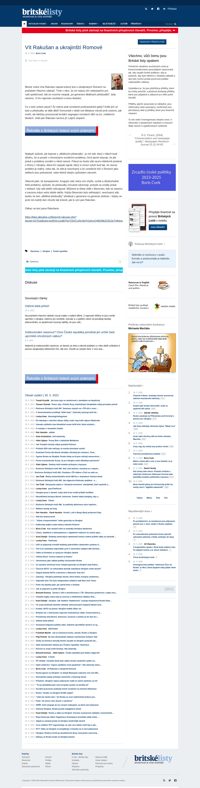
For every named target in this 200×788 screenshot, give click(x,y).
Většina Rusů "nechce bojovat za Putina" (54, 557)
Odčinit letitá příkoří (37, 306)
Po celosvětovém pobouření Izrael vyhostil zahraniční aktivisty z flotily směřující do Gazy (153, 537)
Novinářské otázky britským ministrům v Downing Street (61, 677)
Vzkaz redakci (101, 760)
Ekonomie (26, 760)
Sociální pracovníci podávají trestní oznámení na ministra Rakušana (66, 689)
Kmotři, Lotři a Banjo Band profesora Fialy (82, 513)
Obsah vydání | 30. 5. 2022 (42, 395)
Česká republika (60, 251)
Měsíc (149, 498)
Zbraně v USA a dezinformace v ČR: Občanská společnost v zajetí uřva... (84, 593)
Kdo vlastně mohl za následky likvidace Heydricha (69, 529)
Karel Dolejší (41, 537)
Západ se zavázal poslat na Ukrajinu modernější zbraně (60, 721)
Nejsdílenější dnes (139, 511)
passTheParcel (54, 489)
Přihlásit (170, 9)
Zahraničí (26, 757)
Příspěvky (136, 24)
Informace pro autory (104, 763)
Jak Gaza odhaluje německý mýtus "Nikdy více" (154, 427)
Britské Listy (153, 759)
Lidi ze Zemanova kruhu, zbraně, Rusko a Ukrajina (74, 633)
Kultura (25, 763)
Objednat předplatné (152, 42)
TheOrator (52, 541)
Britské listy (44, 13)
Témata (81, 24)
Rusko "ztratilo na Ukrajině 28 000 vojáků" (54, 693)
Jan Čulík (40, 476)
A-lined (51, 657)
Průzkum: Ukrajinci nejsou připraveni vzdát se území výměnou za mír (67, 681)
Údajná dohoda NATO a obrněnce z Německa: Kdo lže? (60, 573)
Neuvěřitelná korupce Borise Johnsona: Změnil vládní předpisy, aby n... (68, 497)
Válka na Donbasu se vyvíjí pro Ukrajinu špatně (57, 553)
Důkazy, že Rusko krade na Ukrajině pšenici (55, 737)
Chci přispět (158, 227)
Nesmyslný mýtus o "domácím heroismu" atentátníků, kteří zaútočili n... (78, 484)
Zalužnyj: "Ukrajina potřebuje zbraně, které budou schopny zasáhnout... (68, 577)
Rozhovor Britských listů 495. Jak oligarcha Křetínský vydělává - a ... (66, 480)
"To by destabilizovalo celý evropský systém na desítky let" (62, 685)
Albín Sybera (41, 440)
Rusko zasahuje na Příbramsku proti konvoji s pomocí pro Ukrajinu (153, 417)
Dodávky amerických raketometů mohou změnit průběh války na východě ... (82, 537)
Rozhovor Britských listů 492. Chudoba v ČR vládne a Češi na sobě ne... (67, 472)
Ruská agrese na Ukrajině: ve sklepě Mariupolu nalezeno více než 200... (67, 673)
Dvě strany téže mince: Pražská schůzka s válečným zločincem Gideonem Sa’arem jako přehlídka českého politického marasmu (153, 474)
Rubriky (94, 24)
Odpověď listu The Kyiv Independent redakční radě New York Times (66, 581)
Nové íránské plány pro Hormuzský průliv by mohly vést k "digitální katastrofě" (153, 486)
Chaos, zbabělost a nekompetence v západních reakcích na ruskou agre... (68, 533)
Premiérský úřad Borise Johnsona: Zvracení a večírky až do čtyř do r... (67, 617)
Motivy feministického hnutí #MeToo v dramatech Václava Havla (74, 476)
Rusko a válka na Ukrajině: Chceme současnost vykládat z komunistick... (81, 713)
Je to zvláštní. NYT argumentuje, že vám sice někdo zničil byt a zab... (66, 725)
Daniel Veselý (150, 468)
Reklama (75, 766)
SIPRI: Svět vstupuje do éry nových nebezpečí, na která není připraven (67, 705)
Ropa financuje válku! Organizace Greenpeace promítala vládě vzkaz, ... (68, 717)
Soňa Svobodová (43, 436)
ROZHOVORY (67, 24)
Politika (48, 760)
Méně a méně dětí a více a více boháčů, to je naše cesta (152, 462)
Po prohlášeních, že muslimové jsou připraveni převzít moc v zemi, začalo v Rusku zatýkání (154, 524)
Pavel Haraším (55, 513)
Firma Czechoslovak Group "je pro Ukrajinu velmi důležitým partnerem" (68, 461)
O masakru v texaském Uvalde (49, 428)
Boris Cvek (41, 53)
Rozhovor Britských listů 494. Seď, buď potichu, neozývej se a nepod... (67, 469)
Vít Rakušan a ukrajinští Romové (61, 669)
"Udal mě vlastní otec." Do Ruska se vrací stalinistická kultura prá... (66, 697)
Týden (139, 498)
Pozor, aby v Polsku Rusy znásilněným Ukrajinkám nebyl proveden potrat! (85, 404)
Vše (166, 498)
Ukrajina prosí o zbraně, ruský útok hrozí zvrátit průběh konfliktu (64, 492)
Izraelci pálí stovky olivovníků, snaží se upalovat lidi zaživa (150, 407)
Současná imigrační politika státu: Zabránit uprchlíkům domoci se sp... (67, 625)
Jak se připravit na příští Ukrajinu (50, 589)
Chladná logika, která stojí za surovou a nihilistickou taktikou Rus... (66, 597)
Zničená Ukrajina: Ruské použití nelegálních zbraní (58, 709)
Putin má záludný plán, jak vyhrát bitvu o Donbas (58, 585)
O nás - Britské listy (80, 757)
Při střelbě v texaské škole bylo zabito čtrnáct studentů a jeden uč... (66, 661)
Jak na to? (137, 262)
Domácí (48, 757)
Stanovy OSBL (101, 757)
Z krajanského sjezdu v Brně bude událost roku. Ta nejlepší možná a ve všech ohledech (154, 548)
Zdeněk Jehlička (151, 413)
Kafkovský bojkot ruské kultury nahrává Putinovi (57, 525)
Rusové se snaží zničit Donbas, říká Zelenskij (56, 649)
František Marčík (43, 633)
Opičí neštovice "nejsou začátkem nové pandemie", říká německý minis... (68, 665)
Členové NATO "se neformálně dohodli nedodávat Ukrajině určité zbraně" (68, 569)
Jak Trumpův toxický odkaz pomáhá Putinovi (56, 444)
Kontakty (75, 760)
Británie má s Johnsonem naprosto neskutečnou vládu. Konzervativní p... (68, 613)
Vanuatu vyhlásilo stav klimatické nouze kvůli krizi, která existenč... (66, 424)
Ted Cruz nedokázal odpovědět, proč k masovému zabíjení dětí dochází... (68, 549)
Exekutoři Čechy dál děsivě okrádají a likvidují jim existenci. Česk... (66, 452)
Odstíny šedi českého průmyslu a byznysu (68, 464)
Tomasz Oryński (43, 404)
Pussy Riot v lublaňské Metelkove (64, 440)
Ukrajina (46, 251)
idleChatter (53, 629)
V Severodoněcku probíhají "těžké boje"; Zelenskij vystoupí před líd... (67, 412)
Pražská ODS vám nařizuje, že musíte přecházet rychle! (60, 448)
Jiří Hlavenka (149, 544)
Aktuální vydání (37, 24)
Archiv (54, 24)
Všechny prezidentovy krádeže (149, 454)
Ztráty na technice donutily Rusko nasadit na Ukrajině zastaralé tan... (66, 641)
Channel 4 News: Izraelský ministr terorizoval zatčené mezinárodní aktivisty (153, 397)
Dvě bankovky (58, 436)
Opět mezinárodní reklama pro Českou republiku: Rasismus (62, 645)
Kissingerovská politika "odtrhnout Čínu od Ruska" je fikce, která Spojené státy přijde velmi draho (154, 568)
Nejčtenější (109, 24)
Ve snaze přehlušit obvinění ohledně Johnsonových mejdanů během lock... (69, 605)
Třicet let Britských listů (145, 557)
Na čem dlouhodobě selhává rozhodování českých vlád (72, 637)
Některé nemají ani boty (46, 509)
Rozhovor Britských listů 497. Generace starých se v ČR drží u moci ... (67, 408)
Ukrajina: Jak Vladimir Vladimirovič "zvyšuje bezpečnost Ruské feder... (80, 601)
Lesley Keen (41, 416)
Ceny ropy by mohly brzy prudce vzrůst (153, 446)
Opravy (75, 763)
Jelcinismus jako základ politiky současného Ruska (59, 561)
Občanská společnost (31, 766)
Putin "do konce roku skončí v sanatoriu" (54, 701)
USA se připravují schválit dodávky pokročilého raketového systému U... (68, 545)
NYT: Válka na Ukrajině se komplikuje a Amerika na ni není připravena (67, 729)
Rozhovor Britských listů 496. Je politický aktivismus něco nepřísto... (67, 505)
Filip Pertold (41, 637)
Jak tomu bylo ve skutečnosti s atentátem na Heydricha (75, 400)
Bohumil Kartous (43, 593)
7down (51, 500)
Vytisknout (32, 261)
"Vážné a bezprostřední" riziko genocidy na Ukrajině (59, 520)
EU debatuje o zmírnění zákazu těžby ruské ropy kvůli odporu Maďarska (68, 420)
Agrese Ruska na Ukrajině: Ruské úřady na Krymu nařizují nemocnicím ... (68, 456)
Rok (158, 498)
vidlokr (52, 432)
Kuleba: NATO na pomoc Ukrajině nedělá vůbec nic (58, 609)
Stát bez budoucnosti (45, 517)
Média (47, 763)
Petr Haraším (42, 432)
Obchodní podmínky (80, 770)
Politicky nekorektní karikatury (146, 326)
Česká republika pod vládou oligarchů (83, 653)
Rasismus (34, 251)
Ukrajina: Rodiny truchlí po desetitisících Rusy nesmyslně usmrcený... (67, 733)
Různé (48, 766)
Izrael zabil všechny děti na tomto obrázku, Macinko (152, 438)
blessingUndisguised (57, 416)
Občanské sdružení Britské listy (52, 780)
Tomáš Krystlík (42, 400)
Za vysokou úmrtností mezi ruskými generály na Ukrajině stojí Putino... (67, 565)
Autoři (124, 24)
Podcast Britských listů (145, 244)
